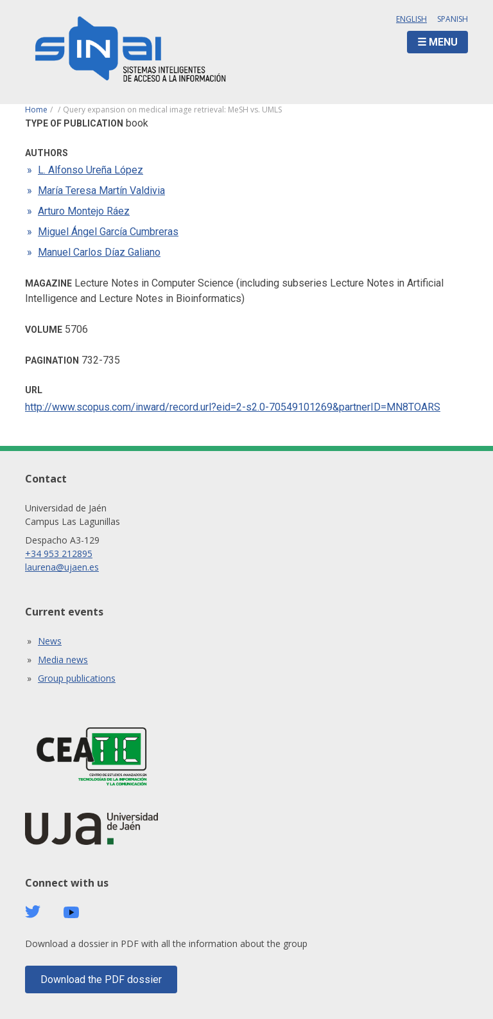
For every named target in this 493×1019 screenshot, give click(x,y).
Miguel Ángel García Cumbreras (108, 232)
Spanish (452, 18)
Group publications (77, 678)
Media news (63, 659)
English (411, 18)
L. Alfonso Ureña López (90, 170)
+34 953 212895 (58, 553)
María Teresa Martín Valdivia (101, 190)
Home (36, 109)
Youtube (71, 913)
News (50, 641)
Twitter (32, 911)
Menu (443, 42)
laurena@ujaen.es (62, 567)
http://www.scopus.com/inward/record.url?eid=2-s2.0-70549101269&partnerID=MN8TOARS (232, 407)
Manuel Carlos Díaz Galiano (99, 252)
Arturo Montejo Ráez (84, 211)
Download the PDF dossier (101, 979)
